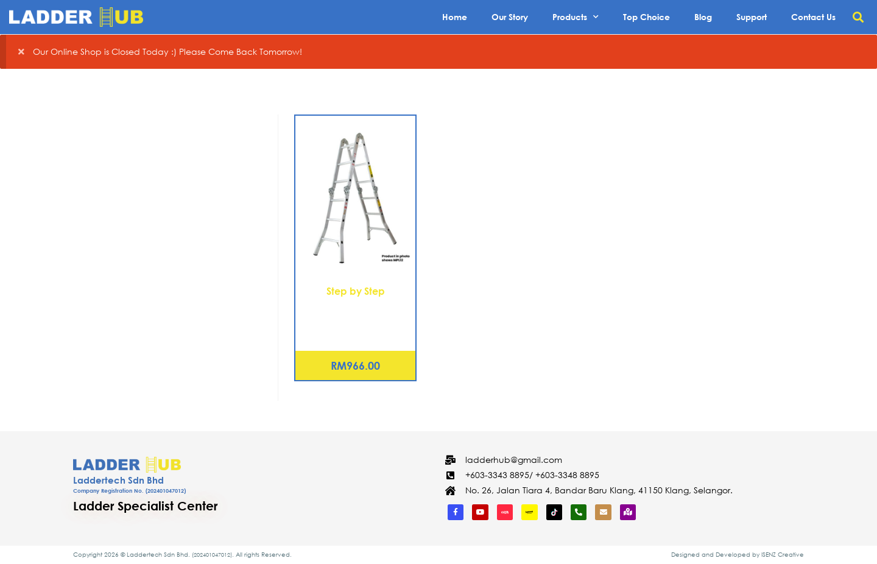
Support (751, 17)
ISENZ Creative (782, 554)
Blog (703, 17)
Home (454, 17)
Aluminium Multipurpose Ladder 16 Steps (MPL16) (355, 313)
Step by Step (355, 291)
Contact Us (813, 17)
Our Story (509, 17)
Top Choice (646, 17)
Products (575, 17)
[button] (858, 17)
